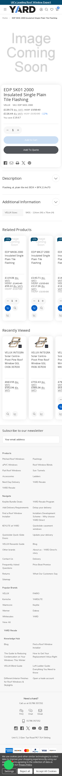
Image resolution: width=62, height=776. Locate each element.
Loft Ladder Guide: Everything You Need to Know (44, 669)
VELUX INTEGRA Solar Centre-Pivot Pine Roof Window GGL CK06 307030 (14, 360)
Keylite (36, 605)
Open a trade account (43, 678)
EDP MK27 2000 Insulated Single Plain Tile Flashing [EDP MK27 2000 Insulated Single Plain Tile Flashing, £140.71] (40, 257)
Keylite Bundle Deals (12, 501)
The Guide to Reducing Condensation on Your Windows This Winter (15, 657)
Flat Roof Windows (11, 470)
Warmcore (7, 605)
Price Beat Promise (42, 564)
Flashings (37, 459)
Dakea (36, 610)
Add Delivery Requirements (15, 507)
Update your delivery (43, 534)
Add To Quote (31, 150)
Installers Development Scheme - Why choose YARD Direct (44, 516)
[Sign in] (41, 9)
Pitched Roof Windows (13, 459)
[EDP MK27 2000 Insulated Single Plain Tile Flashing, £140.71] (41, 242)
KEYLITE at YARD (10, 525)
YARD (35, 616)
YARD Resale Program (43, 501)
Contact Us (7, 559)
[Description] (31, 178)
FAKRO (36, 593)
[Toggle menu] (5, 9)
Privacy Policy (25, 764)
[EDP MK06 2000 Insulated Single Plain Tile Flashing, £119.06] (14, 242)
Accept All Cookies (46, 771)
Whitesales (7, 616)
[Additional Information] (31, 202)
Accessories (8, 476)
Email (40, 712)
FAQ (21, 712)
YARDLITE (38, 599)
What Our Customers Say (45, 573)
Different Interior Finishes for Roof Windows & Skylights (16, 682)
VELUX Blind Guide (13, 665)
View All (6, 622)
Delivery (37, 559)
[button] (9, 765)
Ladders (36, 476)
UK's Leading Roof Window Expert (31, 2)
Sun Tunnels (39, 470)
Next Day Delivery (11, 482)
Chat (30, 712)
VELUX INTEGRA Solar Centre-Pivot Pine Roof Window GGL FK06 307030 (40, 360)
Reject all (25, 771)
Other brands (8, 549)
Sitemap (6, 579)
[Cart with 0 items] (57, 9)
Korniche (6, 599)
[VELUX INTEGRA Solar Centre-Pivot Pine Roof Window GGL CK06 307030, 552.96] (14, 342)
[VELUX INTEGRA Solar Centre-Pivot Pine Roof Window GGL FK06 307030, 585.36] (41, 342)
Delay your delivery (42, 507)
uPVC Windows (9, 464)
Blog (35, 544)
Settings (9, 771)
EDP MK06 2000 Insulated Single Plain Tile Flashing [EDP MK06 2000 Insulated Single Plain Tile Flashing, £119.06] (14, 257)
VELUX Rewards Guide (13, 544)
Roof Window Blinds (43, 464)
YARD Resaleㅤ (8, 487)
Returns (6, 573)
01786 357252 (36, 703)
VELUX (5, 593)
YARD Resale (39, 482)
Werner (6, 610)
